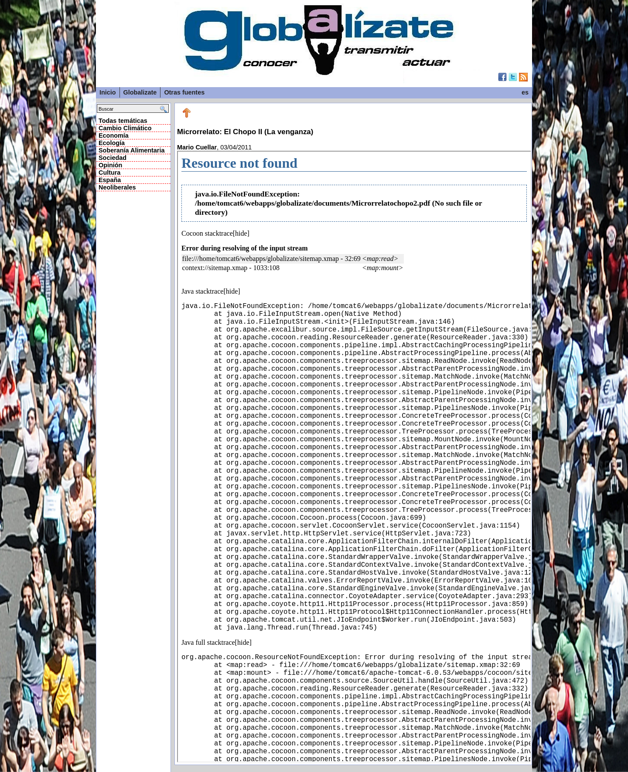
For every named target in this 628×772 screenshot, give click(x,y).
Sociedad (112, 157)
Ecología (112, 142)
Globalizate (140, 92)
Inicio (107, 92)
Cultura (109, 172)
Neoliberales (117, 187)
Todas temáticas (123, 120)
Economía (114, 135)
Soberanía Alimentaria (131, 150)
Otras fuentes (184, 92)
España (110, 179)
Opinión (110, 165)
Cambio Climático (125, 128)
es (525, 92)
